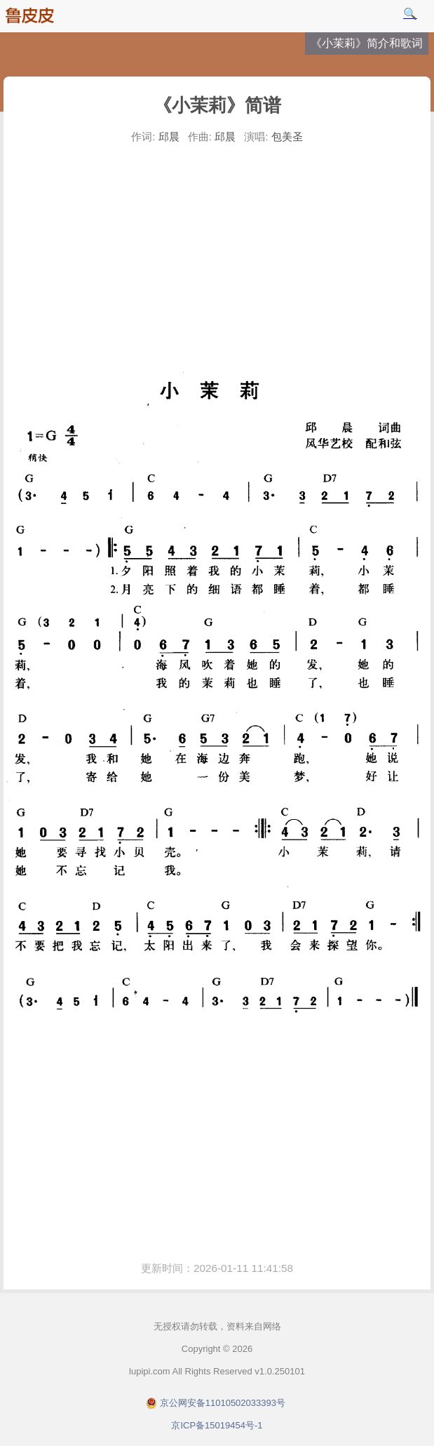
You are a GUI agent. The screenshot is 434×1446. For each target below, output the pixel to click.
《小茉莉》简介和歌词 (367, 43)
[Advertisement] (217, 255)
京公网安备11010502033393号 (222, 1403)
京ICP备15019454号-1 (216, 1425)
